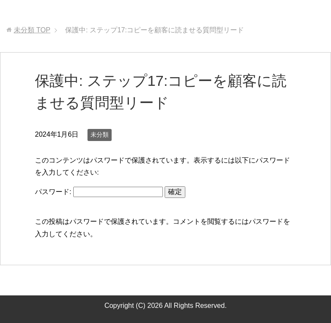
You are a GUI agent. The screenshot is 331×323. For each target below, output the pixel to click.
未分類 (100, 134)
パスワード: (99, 191)
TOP (32, 30)
